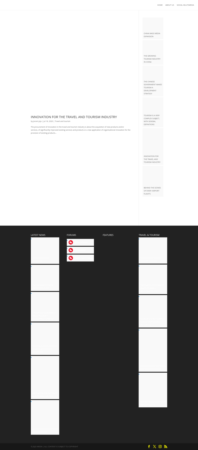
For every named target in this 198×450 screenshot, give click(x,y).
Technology (80, 250)
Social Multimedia (185, 5)
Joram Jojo (37, 121)
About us (169, 5)
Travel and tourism (62, 121)
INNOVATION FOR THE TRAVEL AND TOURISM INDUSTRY (74, 117)
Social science (81, 242)
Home (160, 5)
